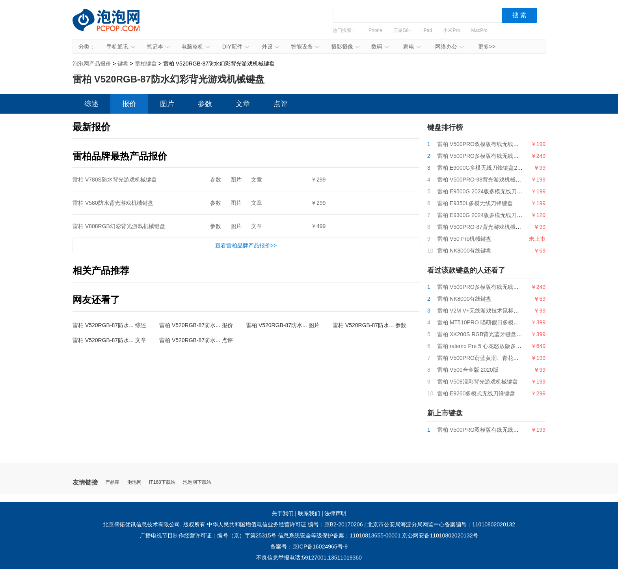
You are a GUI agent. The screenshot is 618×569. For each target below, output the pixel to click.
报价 (129, 104)
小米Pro (451, 30)
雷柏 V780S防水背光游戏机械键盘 (115, 179)
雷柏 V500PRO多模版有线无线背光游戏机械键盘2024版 (506, 156)
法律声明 (335, 513)
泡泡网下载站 (197, 482)
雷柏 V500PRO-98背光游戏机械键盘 (482, 179)
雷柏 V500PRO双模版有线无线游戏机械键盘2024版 (500, 144)
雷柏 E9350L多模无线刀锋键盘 (475, 203)
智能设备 (305, 46)
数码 (380, 46)
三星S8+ (402, 30)
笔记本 (158, 46)
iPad (427, 30)
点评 (281, 104)
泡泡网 (134, 482)
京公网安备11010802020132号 (440, 535)
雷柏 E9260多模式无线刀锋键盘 (476, 393)
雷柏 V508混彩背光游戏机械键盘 (477, 381)
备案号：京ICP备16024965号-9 (309, 546)
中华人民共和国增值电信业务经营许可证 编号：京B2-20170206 (285, 524)
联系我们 (309, 513)
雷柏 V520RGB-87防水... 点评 (196, 340)
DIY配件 (235, 46)
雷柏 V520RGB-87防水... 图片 (283, 325)
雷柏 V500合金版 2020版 (468, 370)
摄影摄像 (345, 46)
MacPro (479, 30)
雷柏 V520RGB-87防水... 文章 (109, 340)
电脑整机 (195, 46)
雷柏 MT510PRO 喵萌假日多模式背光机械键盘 (494, 322)
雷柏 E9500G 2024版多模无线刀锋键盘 (485, 191)
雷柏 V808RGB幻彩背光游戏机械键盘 (119, 226)
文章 (243, 104)
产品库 (112, 482)
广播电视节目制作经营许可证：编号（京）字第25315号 (208, 535)
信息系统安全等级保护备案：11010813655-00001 (339, 535)
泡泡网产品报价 (114, 25)
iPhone (374, 30)
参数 (205, 104)
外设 (270, 46)
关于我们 (283, 513)
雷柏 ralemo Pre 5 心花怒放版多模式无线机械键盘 (498, 346)
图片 (167, 104)
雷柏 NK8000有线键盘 (464, 250)
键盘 (122, 63)
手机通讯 (120, 46)
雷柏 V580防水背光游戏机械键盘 (113, 203)
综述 (91, 104)
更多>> (486, 46)
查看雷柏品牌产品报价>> (246, 245)
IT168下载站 (162, 482)
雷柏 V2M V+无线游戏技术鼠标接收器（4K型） (495, 310)
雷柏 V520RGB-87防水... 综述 (109, 325)
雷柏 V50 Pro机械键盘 (464, 239)
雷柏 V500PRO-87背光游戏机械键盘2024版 (490, 227)
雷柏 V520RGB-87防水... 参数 (369, 325)
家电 (412, 46)
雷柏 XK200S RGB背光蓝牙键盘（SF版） (488, 334)
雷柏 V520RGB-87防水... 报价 (196, 325)
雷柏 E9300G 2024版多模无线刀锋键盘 (485, 215)
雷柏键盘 (146, 63)
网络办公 (449, 46)
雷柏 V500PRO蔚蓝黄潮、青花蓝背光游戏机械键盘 (500, 358)
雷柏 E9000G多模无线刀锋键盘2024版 (484, 168)
